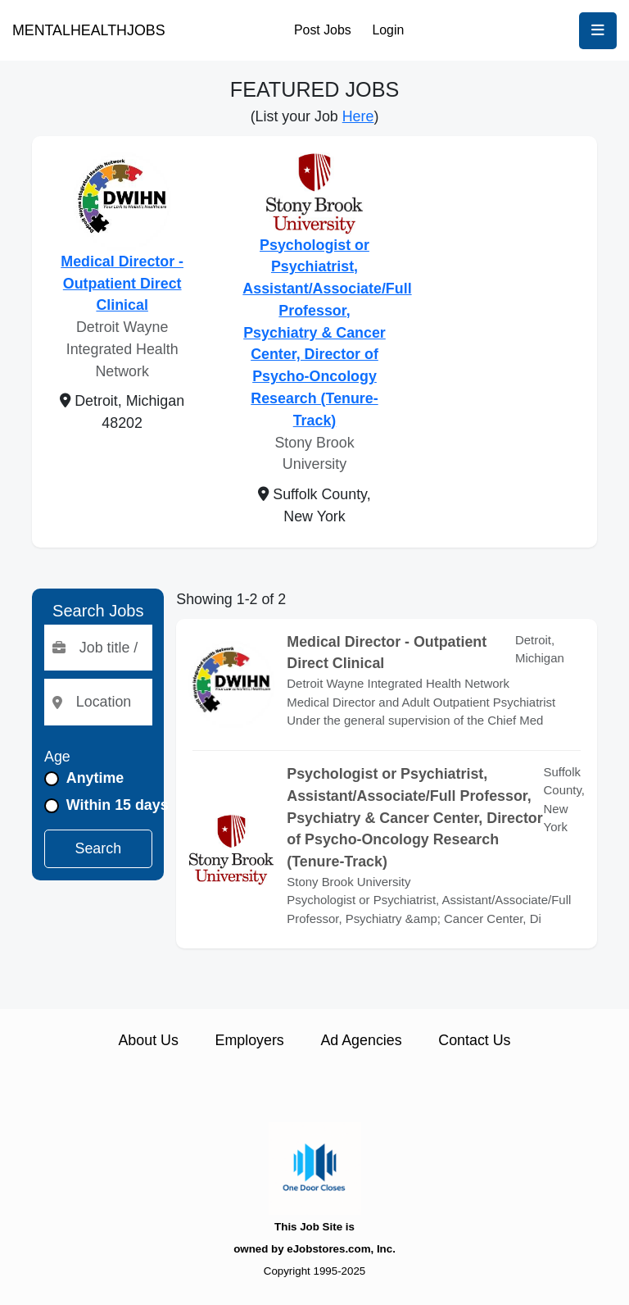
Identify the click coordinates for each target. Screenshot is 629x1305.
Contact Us (474, 1040)
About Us (148, 1040)
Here (358, 116)
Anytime (95, 778)
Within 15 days (117, 805)
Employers (249, 1040)
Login (388, 30)
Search (98, 848)
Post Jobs (322, 30)
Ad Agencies (360, 1040)
